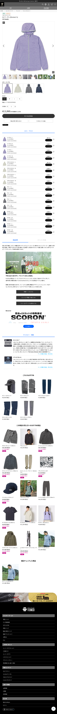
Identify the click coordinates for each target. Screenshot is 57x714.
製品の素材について (7, 625)
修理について (6, 622)
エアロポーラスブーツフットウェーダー (28, 542)
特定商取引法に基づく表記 (9, 657)
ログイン (5, 699)
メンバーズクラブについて (8, 642)
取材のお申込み (6, 696)
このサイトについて (7, 651)
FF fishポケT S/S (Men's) (8, 517)
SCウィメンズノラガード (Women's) (28, 466)
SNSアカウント (6, 665)
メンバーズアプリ (6, 648)
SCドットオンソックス (7, 411)
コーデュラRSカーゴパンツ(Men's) (46, 492)
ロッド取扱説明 (6, 616)
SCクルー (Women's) (43, 517)
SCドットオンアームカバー (44, 390)
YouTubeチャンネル (7, 668)
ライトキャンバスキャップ (7, 492)
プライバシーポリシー (7, 654)
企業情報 (5, 682)
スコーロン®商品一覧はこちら (28, 292)
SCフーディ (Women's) (43, 542)
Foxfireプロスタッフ (7, 674)
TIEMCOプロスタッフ (7, 671)
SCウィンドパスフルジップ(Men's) (10, 465)
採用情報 (5, 688)
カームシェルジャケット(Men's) (45, 440)
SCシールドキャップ (6, 390)
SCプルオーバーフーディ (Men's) (27, 517)
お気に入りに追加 (41, 115)
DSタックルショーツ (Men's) (8, 440)
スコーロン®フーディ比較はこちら (28, 298)
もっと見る (28, 320)
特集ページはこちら (28, 286)
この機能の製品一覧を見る (46, 348)
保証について (6, 613)
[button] (4, 40)
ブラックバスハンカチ (43, 465)
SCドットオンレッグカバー (26, 411)
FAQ (4, 634)
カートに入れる (28, 110)
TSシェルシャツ (23, 440)
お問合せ (5, 631)
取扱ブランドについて (7, 628)
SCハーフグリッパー (24, 390)
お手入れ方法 (6, 619)
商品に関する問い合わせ (16, 115)
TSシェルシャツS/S (24, 492)
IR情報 (4, 685)
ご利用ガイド (6, 645)
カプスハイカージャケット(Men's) (9, 542)
